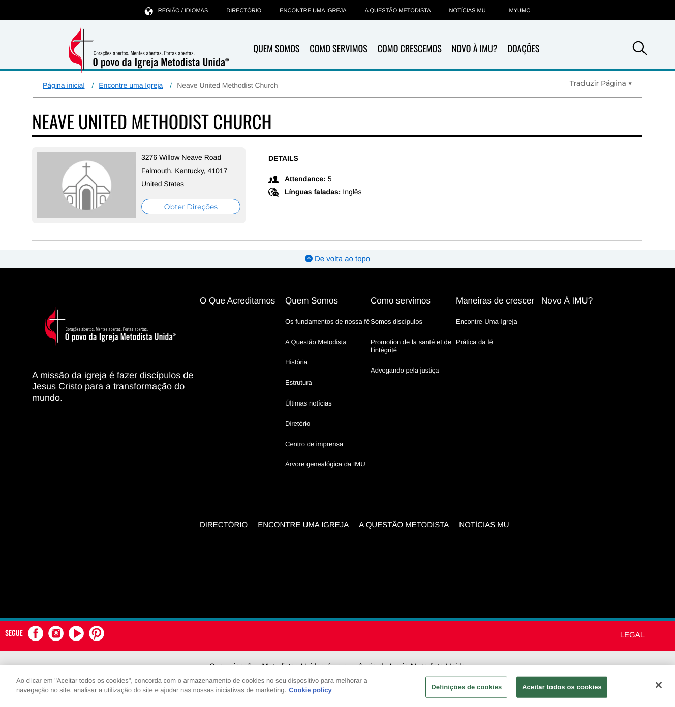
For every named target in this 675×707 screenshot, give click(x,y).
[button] (640, 49)
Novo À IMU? (475, 48)
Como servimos (401, 301)
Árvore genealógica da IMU (325, 464)
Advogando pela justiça (405, 370)
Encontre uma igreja (313, 11)
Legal (632, 635)
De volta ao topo (337, 259)
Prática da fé (474, 342)
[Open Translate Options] (601, 83)
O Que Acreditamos (237, 301)
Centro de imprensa (314, 444)
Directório (243, 11)
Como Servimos (338, 48)
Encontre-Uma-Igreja (486, 321)
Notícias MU (467, 11)
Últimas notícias (308, 403)
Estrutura (298, 382)
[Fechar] (659, 685)
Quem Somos (276, 48)
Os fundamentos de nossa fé (327, 321)
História (296, 362)
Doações (523, 48)
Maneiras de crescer (495, 301)
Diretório (297, 423)
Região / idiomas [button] (176, 10)
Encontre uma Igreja (131, 85)
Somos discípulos (396, 321)
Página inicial (64, 85)
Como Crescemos (410, 48)
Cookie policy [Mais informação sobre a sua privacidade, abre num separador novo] (310, 690)
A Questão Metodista (398, 11)
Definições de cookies (466, 687)
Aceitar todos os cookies (562, 687)
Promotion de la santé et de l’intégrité (411, 346)
